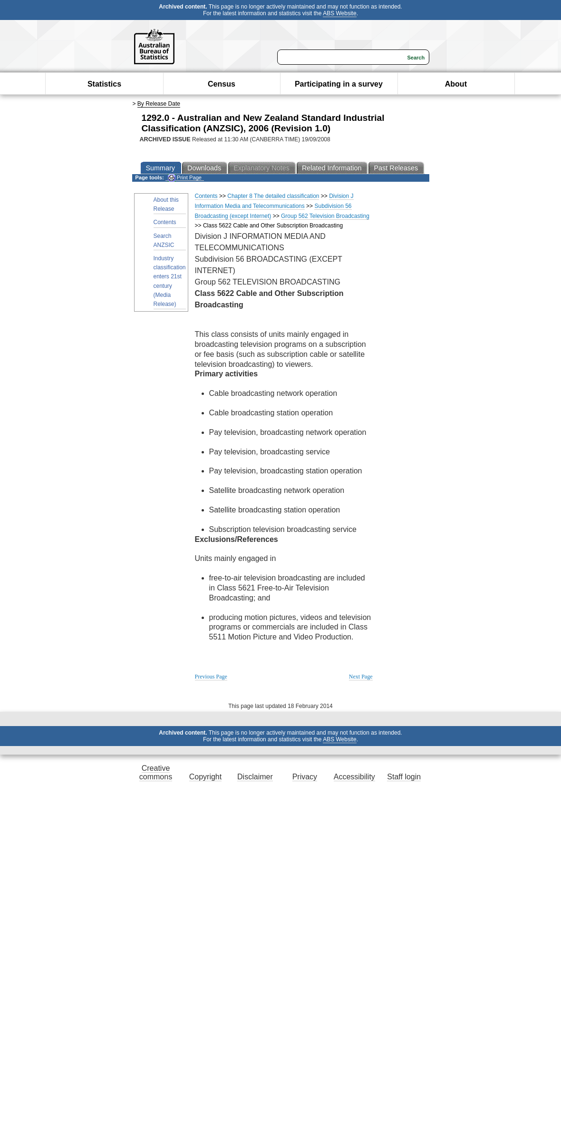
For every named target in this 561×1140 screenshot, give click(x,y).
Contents (165, 222)
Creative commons (155, 772)
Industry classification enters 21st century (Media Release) (170, 281)
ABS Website (339, 13)
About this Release (166, 204)
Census (221, 84)
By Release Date (158, 103)
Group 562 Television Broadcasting (325, 216)
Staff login (404, 777)
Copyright (205, 777)
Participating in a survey (339, 84)
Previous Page (211, 676)
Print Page (185, 178)
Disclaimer (255, 777)
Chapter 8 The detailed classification (273, 196)
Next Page (361, 676)
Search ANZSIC (164, 240)
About (456, 84)
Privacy (304, 777)
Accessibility (354, 777)
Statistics (104, 84)
